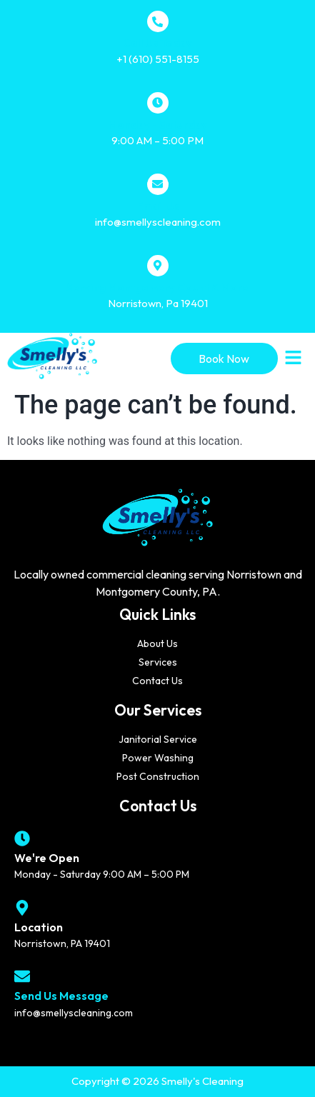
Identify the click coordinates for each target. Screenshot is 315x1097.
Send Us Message (61, 995)
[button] (293, 358)
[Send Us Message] (22, 976)
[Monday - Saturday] (158, 103)
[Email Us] (158, 184)
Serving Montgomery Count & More (157, 287)
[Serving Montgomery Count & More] (158, 265)
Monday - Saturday (157, 124)
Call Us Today (157, 43)
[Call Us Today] (158, 21)
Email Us (157, 206)
